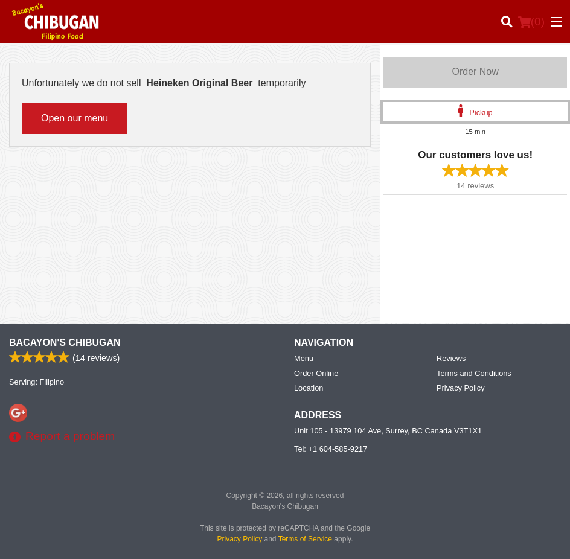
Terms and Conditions (474, 373)
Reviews (451, 358)
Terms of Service (305, 539)
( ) (531, 22)
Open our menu (74, 118)
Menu (303, 358)
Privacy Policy (461, 387)
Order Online (316, 373)
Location (308, 387)
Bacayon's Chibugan (65, 342)
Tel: (330, 448)
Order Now (475, 71)
